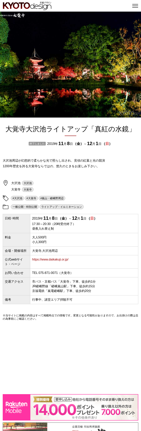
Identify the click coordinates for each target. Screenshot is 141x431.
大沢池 (28, 183)
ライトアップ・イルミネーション (61, 206)
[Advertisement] (70, 357)
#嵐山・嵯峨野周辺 (52, 198)
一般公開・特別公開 (25, 206)
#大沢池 (17, 198)
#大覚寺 (31, 198)
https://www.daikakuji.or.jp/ (50, 259)
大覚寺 (28, 189)
